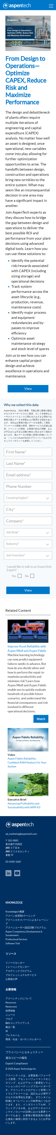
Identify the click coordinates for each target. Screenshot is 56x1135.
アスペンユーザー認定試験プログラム (26, 927)
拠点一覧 (10, 1027)
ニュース (10, 1014)
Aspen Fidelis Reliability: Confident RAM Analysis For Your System (27, 762)
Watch (41, 719)
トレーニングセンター (17, 966)
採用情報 (10, 1010)
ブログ (9, 1018)
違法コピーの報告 (16, 1057)
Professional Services (16, 939)
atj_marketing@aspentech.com (21, 833)
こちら (11, 438)
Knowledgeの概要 (15, 911)
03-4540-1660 (13, 861)
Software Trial (13, 943)
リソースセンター (15, 962)
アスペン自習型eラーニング (20, 915)
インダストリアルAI (34, 1104)
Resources (11, 1002)
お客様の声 (11, 979)
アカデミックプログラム (19, 971)
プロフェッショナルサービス (21, 975)
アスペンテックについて (19, 998)
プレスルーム (13, 1035)
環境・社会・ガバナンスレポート (23, 1039)
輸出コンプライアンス (17, 1023)
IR (7, 1031)
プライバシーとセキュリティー (24, 1052)
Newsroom (11, 1006)
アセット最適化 (34, 1082)
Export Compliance (17, 1063)
